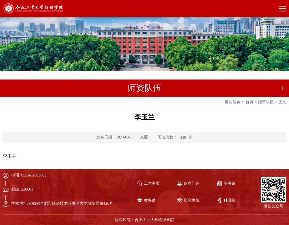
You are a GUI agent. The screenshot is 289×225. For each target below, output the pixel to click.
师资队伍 (266, 102)
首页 (249, 102)
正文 (282, 102)
